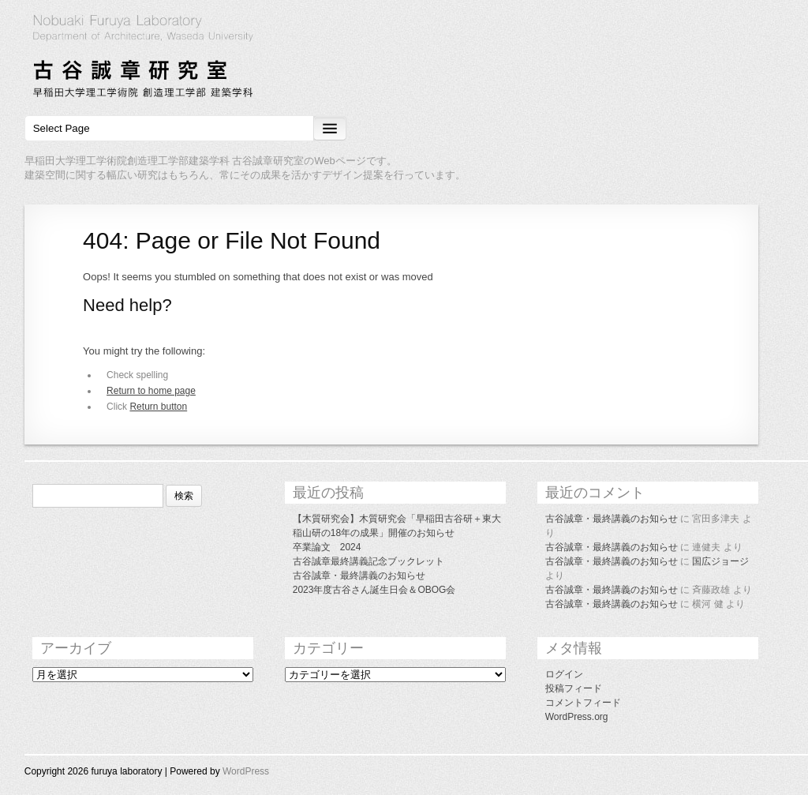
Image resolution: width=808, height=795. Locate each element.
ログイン (564, 674)
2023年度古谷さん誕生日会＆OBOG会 (374, 589)
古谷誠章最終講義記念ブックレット (368, 561)
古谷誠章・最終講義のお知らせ (359, 575)
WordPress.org (576, 716)
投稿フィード (573, 688)
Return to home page (151, 390)
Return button (158, 406)
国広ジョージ (720, 561)
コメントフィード (583, 702)
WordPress (246, 771)
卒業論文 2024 (327, 547)
